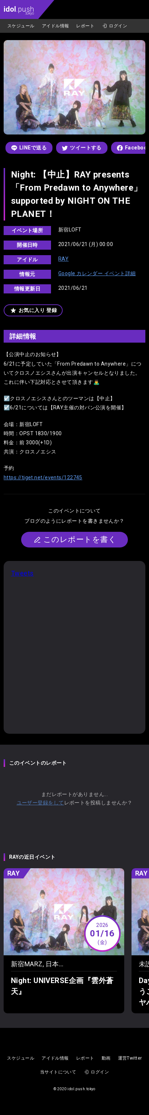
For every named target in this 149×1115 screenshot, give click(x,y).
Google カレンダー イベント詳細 (97, 273)
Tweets (22, 573)
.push (19, 10)
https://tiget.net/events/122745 (43, 477)
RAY (63, 259)
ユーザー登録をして (40, 803)
